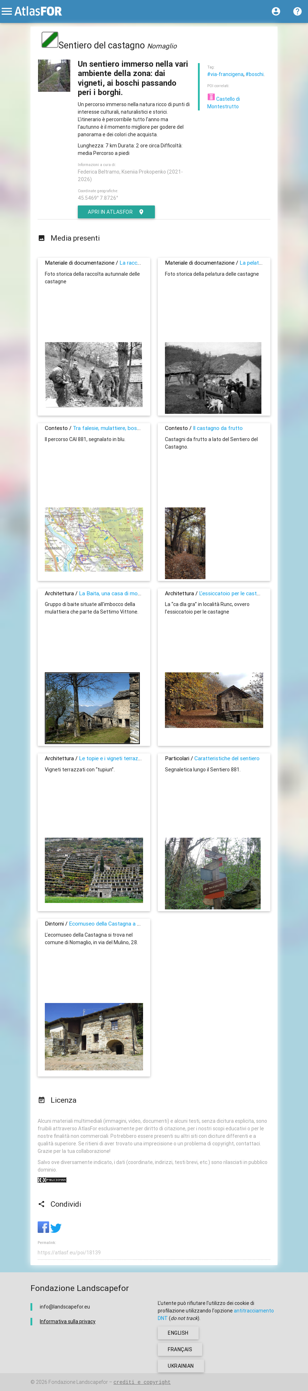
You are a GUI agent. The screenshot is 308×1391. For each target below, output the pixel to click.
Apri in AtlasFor (116, 211)
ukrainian (181, 1366)
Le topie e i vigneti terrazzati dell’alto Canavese (135, 758)
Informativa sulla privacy (67, 1321)
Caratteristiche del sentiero (227, 758)
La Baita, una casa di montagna (116, 593)
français (180, 1349)
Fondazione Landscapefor (78, 1382)
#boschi (255, 74)
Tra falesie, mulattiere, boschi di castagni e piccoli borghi (140, 428)
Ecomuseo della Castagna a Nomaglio (114, 923)
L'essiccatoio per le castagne (233, 593)
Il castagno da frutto (218, 428)
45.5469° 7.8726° (98, 198)
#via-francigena (225, 74)
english (178, 1333)
